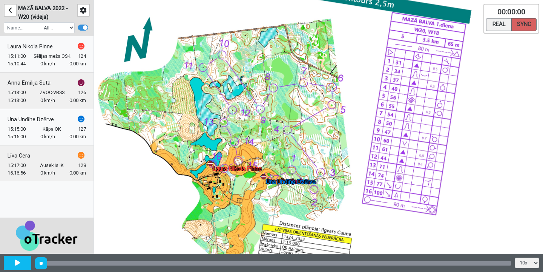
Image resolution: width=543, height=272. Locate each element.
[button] (265, 178)
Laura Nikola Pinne (30, 46)
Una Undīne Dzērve (31, 119)
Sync (524, 24)
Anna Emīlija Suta (29, 83)
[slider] (41, 263)
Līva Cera (19, 156)
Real (498, 24)
